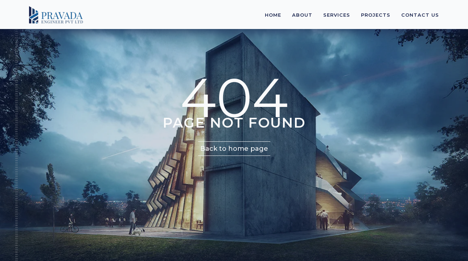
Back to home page (234, 149)
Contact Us (420, 15)
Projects (375, 15)
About (302, 15)
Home (273, 15)
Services (336, 15)
